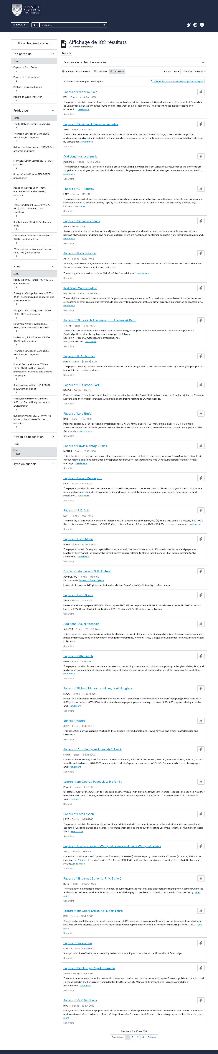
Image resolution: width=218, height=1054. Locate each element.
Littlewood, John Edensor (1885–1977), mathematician (31, 341)
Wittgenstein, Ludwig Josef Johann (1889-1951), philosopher (32, 252)
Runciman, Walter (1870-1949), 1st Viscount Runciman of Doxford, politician (32, 421)
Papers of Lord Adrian (78, 539)
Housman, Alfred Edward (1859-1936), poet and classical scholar (31, 327)
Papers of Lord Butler (77, 413)
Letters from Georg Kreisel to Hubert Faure (93, 911)
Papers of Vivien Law (77, 943)
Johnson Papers (74, 720)
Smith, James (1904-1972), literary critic (32, 225)
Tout (16, 61)
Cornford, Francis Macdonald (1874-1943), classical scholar (33, 239)
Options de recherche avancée (85, 62)
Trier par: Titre (170, 71)
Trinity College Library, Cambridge (32, 125)
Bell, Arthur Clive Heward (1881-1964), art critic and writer (33, 150)
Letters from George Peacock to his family (92, 781)
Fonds (21, 452)
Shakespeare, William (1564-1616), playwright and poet (31, 388)
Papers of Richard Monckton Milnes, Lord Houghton (98, 688)
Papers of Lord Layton (78, 814)
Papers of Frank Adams (26, 79)
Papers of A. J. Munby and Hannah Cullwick (92, 749)
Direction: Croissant (193, 71)
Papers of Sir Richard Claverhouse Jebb (90, 124)
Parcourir (19, 24)
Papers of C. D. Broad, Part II (82, 385)
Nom (16, 266)
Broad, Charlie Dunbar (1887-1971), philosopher (32, 177)
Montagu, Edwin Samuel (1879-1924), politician (33, 164)
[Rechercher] (70, 24)
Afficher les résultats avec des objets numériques (177, 81)
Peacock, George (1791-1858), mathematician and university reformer (29, 193)
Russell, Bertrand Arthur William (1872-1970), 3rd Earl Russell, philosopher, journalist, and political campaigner (33, 371)
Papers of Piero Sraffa (25, 69)
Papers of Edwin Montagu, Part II (85, 446)
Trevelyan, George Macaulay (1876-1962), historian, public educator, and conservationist (33, 298)
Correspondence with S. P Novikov (87, 571)
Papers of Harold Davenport (82, 478)
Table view (117, 71)
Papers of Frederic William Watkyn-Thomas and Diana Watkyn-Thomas (112, 846)
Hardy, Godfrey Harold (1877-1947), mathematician (33, 283)
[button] (188, 25)
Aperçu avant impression (76, 71)
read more (83, 109)
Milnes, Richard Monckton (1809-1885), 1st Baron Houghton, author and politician (32, 404)
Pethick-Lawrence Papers (27, 88)
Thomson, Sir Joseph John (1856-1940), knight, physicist (31, 137)
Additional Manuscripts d (80, 288)
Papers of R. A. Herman (79, 356)
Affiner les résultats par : (34, 43)
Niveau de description (28, 437)
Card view (100, 71)
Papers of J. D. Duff (76, 510)
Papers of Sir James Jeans (81, 221)
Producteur (21, 110)
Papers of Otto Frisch (78, 656)
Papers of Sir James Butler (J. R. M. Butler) (92, 878)
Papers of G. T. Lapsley (78, 189)
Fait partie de (22, 54)
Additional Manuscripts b (80, 156)
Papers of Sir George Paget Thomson (89, 968)
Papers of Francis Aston (79, 253)
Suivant (152, 1037)
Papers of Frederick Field (80, 92)
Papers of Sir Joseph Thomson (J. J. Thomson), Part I (99, 320)
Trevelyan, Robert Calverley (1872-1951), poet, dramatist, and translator (32, 210)
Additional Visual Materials (81, 624)
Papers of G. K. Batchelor (80, 1000)
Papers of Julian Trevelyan (27, 98)
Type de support (24, 464)
